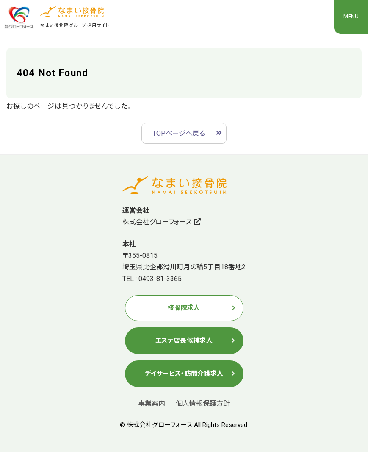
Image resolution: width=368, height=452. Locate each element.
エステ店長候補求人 (184, 340)
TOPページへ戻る (178, 133)
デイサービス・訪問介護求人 (184, 373)
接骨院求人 (184, 308)
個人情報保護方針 (203, 403)
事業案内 (151, 403)
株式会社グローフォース (157, 222)
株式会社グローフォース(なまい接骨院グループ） (19, 17)
